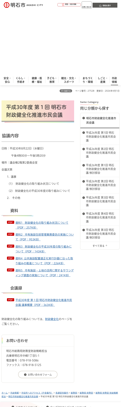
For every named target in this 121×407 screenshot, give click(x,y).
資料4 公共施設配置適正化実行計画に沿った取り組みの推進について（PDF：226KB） (44, 195)
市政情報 (14, 327)
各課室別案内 (62, 327)
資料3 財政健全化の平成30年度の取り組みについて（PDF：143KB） (43, 183)
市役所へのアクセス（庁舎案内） (37, 327)
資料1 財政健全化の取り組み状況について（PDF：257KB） (41, 159)
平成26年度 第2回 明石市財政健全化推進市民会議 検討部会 (101, 119)
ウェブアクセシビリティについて (68, 341)
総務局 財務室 (86, 327)
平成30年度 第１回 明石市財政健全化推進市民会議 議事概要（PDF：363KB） (43, 236)
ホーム (5, 327)
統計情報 (83, 383)
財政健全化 (52, 253)
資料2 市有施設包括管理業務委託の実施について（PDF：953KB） (44, 171)
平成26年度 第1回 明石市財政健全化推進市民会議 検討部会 (101, 103)
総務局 (74, 327)
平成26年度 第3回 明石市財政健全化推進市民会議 (101, 135)
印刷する (67, 25)
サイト (79, 346)
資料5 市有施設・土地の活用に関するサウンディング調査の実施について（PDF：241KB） (44, 207)
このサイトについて (26, 341)
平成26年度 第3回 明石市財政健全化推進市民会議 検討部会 (101, 167)
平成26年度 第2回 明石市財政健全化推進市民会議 (101, 86)
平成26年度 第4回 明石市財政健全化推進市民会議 (101, 151)
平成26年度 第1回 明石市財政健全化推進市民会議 (101, 70)
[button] (57, 5)
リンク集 (57, 346)
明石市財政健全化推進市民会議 (101, 54)
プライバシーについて (28, 346)
